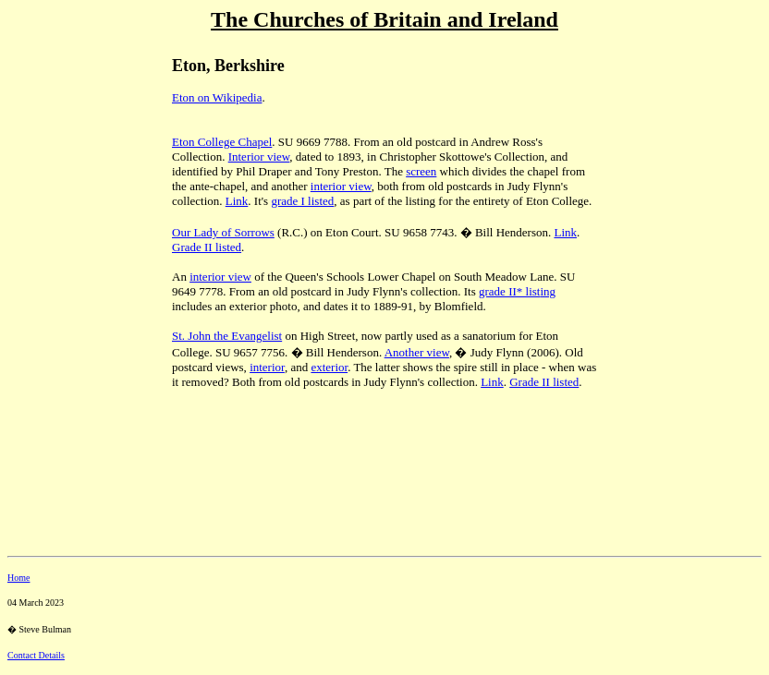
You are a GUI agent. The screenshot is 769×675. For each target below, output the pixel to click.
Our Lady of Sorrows (223, 232)
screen (421, 171)
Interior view (259, 156)
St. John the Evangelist (227, 336)
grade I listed (302, 201)
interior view (341, 186)
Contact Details (36, 655)
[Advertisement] (72, 167)
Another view (416, 352)
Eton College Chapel (222, 142)
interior (267, 367)
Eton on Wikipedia (217, 97)
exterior (329, 367)
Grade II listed (206, 247)
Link (237, 201)
